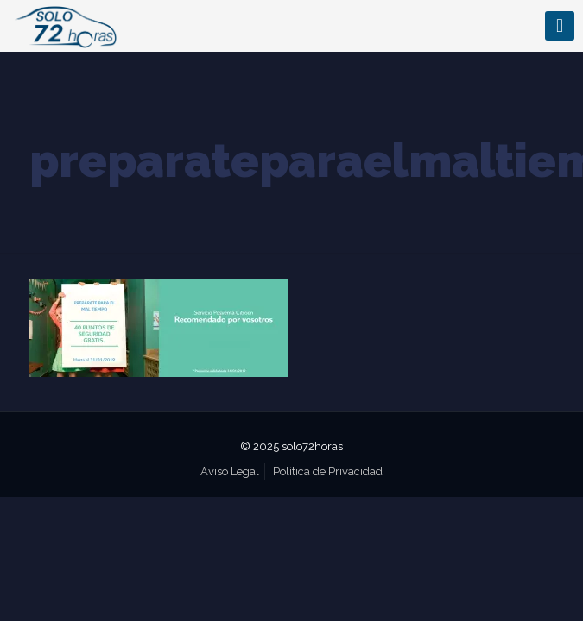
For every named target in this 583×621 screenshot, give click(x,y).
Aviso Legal (229, 471)
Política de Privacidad (328, 471)
